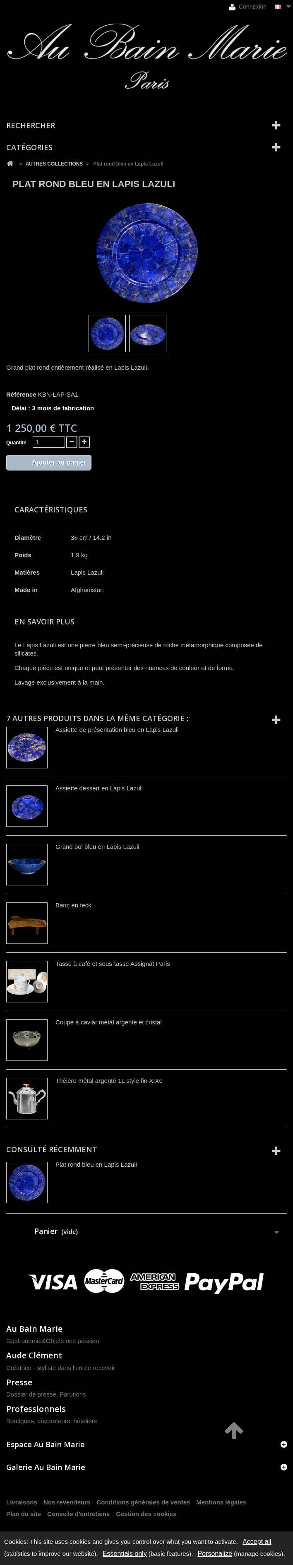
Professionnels (36, 1408)
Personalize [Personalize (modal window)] (215, 1553)
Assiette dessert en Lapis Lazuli (99, 788)
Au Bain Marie (34, 1328)
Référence (21, 394)
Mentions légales (221, 1502)
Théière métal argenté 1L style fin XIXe (109, 1080)
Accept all (257, 1541)
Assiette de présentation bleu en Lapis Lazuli (117, 729)
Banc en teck (73, 905)
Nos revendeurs (66, 1502)
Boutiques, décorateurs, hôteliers (51, 1420)
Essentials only (125, 1553)
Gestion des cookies (146, 1513)
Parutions (73, 1394)
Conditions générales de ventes (143, 1502)
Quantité (16, 443)
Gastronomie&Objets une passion (52, 1340)
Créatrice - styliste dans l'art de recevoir (60, 1367)
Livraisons (21, 1502)
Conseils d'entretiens (78, 1513)
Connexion (248, 6)
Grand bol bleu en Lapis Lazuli (97, 846)
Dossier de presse (31, 1394)
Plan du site (23, 1513)
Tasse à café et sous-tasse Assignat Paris (112, 963)
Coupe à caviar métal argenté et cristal (108, 1022)
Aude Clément (34, 1355)
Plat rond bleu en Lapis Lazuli (96, 1164)
